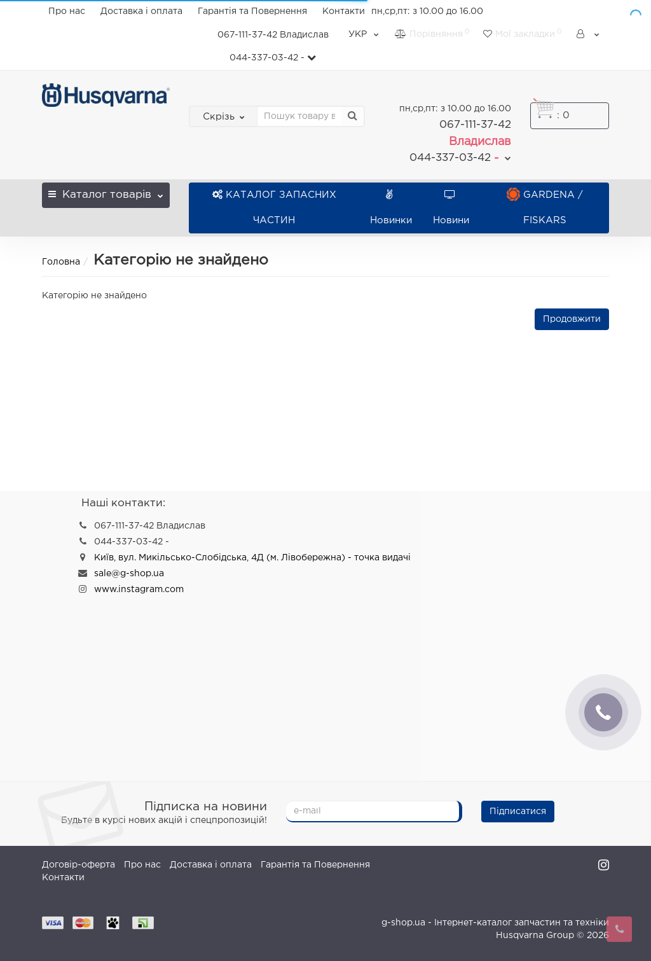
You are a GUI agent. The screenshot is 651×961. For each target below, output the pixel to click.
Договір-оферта (78, 865)
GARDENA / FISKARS (545, 208)
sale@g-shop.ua (129, 573)
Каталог (105, 191)
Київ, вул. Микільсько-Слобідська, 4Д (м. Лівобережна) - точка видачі (252, 558)
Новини (451, 208)
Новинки (391, 208)
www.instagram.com (139, 589)
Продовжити (572, 319)
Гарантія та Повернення (252, 11)
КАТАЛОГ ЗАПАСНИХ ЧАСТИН (274, 208)
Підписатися (518, 811)
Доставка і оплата (141, 11)
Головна (61, 262)
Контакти (343, 11)
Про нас (66, 11)
